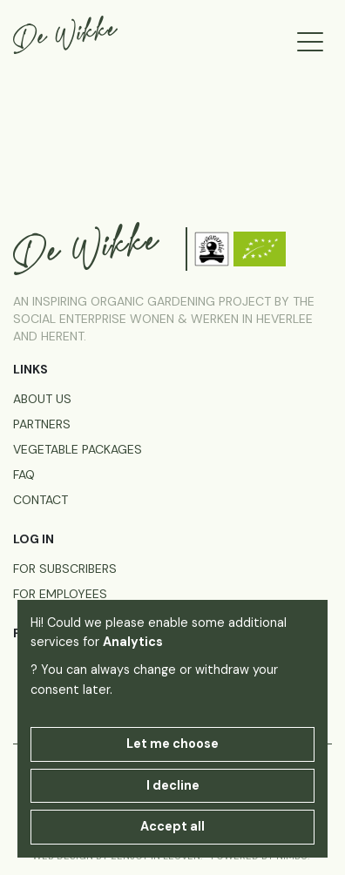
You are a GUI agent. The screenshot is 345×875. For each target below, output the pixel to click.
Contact (40, 500)
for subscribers (65, 568)
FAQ (24, 474)
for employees (60, 594)
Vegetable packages (77, 449)
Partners (42, 424)
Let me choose (172, 743)
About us (42, 399)
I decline (173, 785)
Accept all (172, 826)
